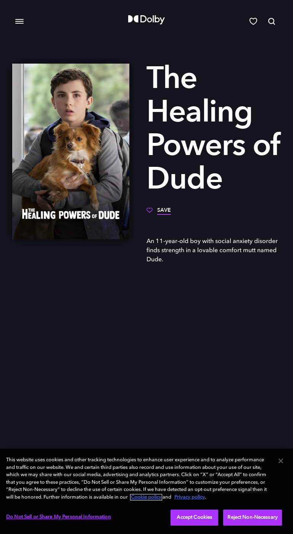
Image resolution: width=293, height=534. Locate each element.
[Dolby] (146, 20)
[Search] (272, 21)
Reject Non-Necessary (252, 517)
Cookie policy (146, 497)
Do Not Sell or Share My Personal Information (58, 517)
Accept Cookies (194, 517)
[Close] (280, 460)
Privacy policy (189, 497)
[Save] (158, 213)
